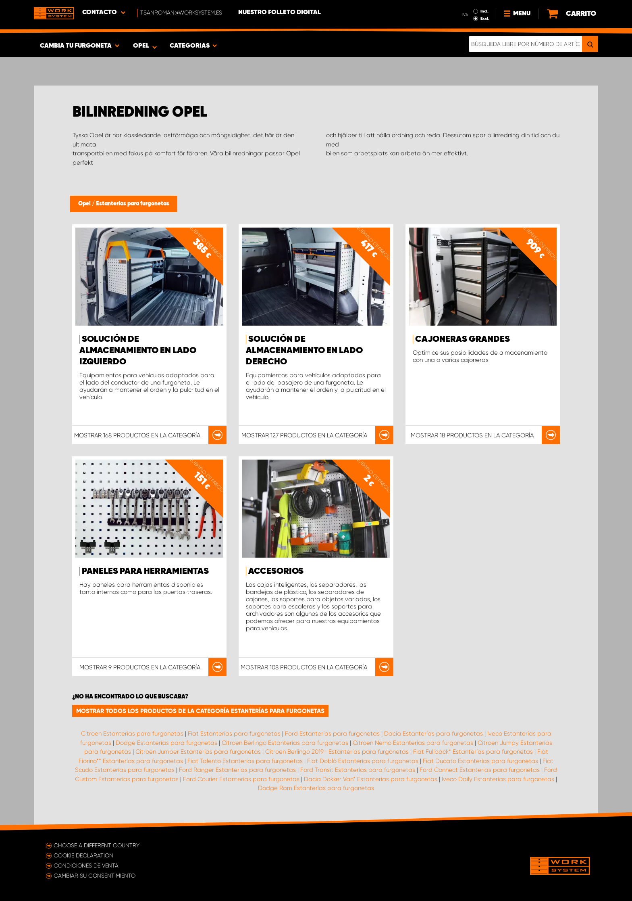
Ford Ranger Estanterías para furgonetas (237, 769)
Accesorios (276, 571)
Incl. (484, 11)
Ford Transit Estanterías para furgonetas (357, 769)
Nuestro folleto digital (279, 12)
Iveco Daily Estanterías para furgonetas (498, 779)
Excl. (484, 19)
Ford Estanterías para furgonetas (332, 733)
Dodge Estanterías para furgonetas (166, 742)
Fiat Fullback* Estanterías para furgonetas (473, 751)
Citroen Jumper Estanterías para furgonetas (198, 751)
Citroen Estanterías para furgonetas (132, 733)
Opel (85, 204)
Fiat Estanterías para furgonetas (234, 733)
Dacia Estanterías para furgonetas (433, 733)
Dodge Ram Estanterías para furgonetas (316, 788)
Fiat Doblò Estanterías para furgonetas (362, 761)
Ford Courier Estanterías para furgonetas (241, 779)
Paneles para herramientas (145, 571)
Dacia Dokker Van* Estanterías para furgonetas (370, 779)
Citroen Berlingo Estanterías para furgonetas (285, 742)
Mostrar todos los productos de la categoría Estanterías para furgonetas (200, 711)
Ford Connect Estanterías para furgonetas (480, 769)
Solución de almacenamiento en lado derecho (304, 350)
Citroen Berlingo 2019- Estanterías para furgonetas (337, 751)
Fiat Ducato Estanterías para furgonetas (480, 761)
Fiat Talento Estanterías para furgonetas (245, 761)
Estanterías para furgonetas (132, 204)
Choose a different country (96, 845)
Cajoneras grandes (462, 339)
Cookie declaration (83, 855)
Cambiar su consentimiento (94, 875)
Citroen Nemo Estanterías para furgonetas (413, 742)
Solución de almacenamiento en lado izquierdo (137, 350)
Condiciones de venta (86, 865)
